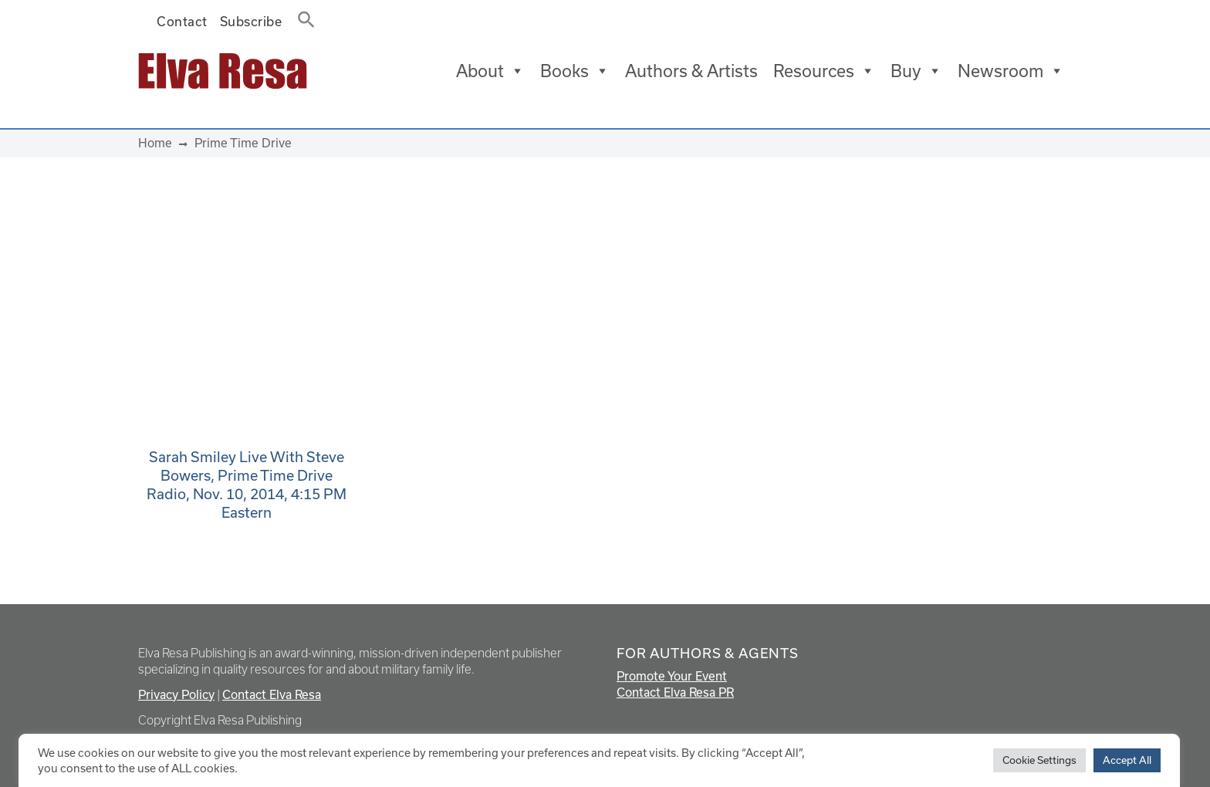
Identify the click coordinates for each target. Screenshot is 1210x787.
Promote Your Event (672, 676)
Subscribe (251, 21)
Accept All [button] (1127, 760)
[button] (302, 16)
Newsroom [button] (1011, 71)
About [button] (490, 71)
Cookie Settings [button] (1039, 760)
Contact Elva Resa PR (675, 692)
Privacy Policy (176, 694)
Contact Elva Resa (271, 694)
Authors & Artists (691, 70)
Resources (824, 71)
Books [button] (575, 71)
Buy (916, 71)
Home (155, 143)
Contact (182, 21)
